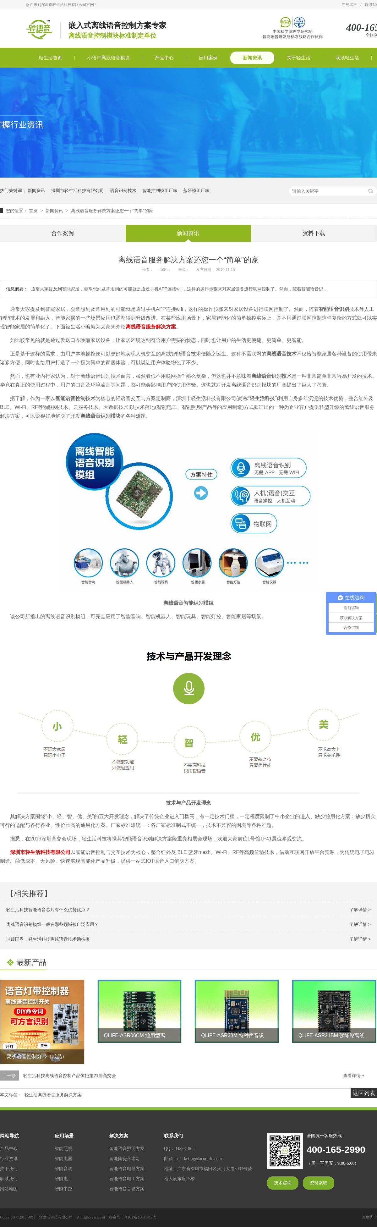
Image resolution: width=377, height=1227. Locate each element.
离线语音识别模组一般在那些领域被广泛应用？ (52, 924)
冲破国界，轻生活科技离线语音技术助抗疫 (48, 939)
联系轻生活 (347, 57)
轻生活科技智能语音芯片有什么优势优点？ (48, 909)
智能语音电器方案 (127, 1168)
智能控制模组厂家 (160, 190)
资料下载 (314, 233)
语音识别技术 (123, 190)
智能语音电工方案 (127, 1178)
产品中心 (164, 57)
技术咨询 (283, 1182)
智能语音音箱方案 (127, 1188)
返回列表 (363, 1093)
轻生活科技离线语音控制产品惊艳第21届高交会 (69, 1075)
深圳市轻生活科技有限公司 (77, 190)
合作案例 (62, 233)
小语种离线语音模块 (108, 57)
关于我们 (9, 1168)
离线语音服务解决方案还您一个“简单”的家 (112, 210)
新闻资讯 (252, 57)
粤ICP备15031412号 (140, 1217)
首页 (34, 210)
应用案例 (208, 57)
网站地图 (9, 1188)
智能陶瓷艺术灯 (124, 1158)
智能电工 (63, 1178)
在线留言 (349, 5)
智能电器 (63, 1158)
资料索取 (318, 1182)
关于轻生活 (298, 57)
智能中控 (63, 1188)
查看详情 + (353, 1075)
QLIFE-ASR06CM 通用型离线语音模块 (147, 1035)
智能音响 (63, 1168)
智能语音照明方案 (127, 1148)
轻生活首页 (50, 57)
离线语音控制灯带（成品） (37, 1056)
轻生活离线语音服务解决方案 (53, 1094)
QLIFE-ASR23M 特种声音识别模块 (240, 1035)
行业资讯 (9, 1158)
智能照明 (63, 1148)
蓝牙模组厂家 (196, 190)
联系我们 (9, 1178)
